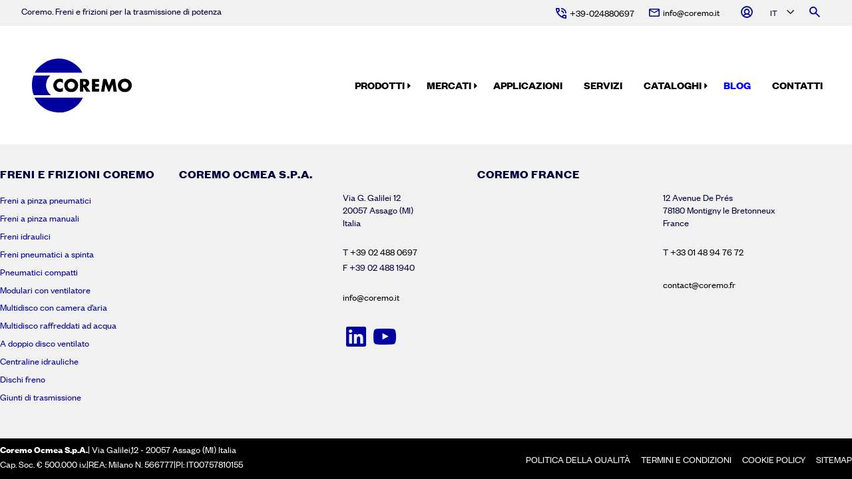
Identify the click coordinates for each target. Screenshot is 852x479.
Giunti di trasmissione (40, 397)
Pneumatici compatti (39, 272)
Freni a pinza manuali (39, 218)
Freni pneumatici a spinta (47, 254)
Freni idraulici (25, 236)
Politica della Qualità (578, 460)
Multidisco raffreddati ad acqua (58, 325)
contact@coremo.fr (699, 285)
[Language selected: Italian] (781, 13)
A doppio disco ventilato (44, 343)
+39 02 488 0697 (383, 252)
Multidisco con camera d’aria (53, 307)
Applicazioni (527, 85)
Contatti (797, 85)
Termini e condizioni (686, 460)
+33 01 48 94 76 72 (707, 252)
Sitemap (834, 460)
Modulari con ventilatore (45, 290)
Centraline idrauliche (39, 361)
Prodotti (380, 85)
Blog (737, 85)
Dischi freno (22, 379)
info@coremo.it (371, 297)
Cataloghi (673, 85)
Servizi (603, 85)
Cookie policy (773, 460)
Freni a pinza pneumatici (45, 200)
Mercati (449, 85)
